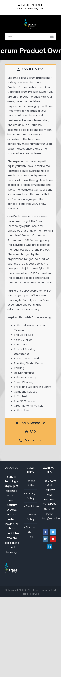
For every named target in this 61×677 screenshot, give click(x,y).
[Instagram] (45, 539)
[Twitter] (53, 532)
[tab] (30, 69)
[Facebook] (45, 532)
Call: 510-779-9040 (30, 5)
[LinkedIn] (49, 546)
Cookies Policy (31, 517)
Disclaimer (31, 506)
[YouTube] (53, 539)
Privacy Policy (30, 496)
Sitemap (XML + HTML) (31, 532)
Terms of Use (31, 483)
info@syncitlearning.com (30, 8)
